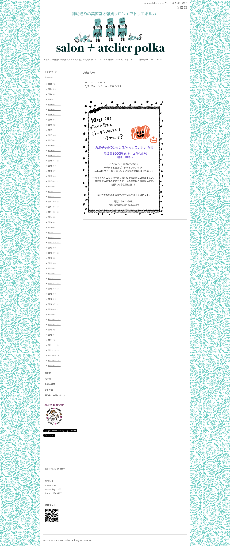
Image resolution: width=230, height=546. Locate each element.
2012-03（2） (54, 324)
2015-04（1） (54, 176)
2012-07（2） (54, 304)
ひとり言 (49, 390)
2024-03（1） (54, 94)
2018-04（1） (54, 120)
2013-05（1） (54, 258)
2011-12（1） (54, 340)
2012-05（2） (54, 314)
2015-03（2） (54, 181)
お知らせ (49, 77)
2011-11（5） (54, 345)
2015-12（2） (54, 155)
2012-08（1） (54, 299)
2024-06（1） (54, 89)
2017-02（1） (54, 140)
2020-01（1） (54, 109)
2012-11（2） (54, 283)
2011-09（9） (54, 355)
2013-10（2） (54, 242)
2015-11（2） (54, 161)
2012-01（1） (54, 335)
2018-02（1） (54, 125)
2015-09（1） (54, 166)
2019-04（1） (54, 114)
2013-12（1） (54, 232)
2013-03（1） (54, 268)
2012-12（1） (54, 278)
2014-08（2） (54, 202)
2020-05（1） (54, 104)
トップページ (51, 72)
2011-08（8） (54, 360)
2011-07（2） (54, 365)
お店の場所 (50, 384)
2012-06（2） (54, 309)
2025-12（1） (54, 84)
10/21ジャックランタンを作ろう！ (102, 86)
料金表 (48, 373)
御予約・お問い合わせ (55, 395)
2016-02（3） (54, 150)
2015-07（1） (54, 171)
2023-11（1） (54, 99)
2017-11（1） (54, 130)
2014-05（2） (54, 212)
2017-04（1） (54, 135)
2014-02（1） (54, 222)
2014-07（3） (54, 207)
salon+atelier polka (61, 540)
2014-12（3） (54, 191)
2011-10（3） (54, 350)
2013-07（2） (54, 253)
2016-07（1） (54, 145)
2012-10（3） (54, 289)
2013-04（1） (54, 263)
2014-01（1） (54, 227)
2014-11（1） (54, 196)
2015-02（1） (54, 186)
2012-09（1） (54, 294)
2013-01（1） (54, 273)
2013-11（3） (54, 237)
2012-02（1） (54, 330)
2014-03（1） (54, 217)
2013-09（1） (54, 248)
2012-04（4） (54, 319)
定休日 (48, 378)
